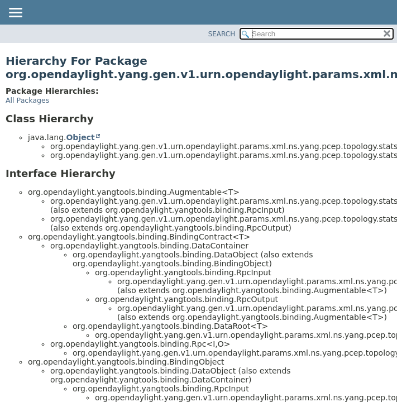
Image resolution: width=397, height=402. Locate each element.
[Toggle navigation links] (15, 13)
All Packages (27, 100)
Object (80, 137)
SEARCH (222, 34)
